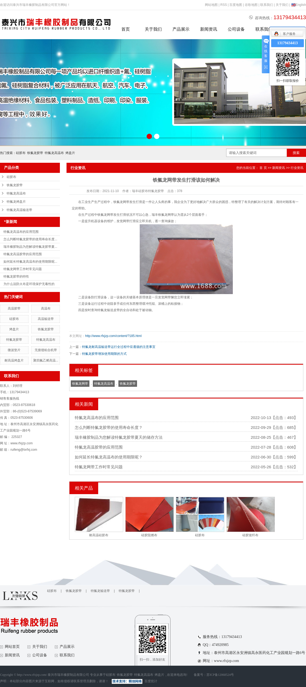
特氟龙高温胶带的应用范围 (22, 254)
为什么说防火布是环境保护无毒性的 (29, 284)
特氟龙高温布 (54, 153)
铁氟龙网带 (80, 383)
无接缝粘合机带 (46, 350)
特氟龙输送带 (100, 591)
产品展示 (180, 29)
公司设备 (236, 29)
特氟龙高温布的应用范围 (21, 232)
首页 (125, 29)
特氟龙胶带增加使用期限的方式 (104, 354)
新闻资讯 (208, 29)
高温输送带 (46, 319)
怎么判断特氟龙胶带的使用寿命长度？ (109, 427)
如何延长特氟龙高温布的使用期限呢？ (109, 457)
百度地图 (235, 5)
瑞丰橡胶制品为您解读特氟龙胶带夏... (30, 247)
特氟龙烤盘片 (16, 202)
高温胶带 (14, 308)
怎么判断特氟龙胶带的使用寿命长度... (30, 239)
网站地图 (211, 5)
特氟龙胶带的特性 (16, 276)
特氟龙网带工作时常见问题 (22, 269)
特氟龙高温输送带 (19, 210)
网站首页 (12, 647)
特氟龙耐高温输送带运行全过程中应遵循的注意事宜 (118, 347)
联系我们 (266, 5)
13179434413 (287, 43)
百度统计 (150, 681)
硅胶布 (21, 153)
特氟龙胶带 (14, 340)
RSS (223, 5)
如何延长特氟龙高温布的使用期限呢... (30, 261)
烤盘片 (70, 153)
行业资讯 (297, 168)
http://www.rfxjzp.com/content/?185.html (113, 336)
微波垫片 (14, 350)
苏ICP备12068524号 (220, 675)
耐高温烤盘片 (14, 360)
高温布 (46, 308)
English (298, 5)
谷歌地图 (251, 5)
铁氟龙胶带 (35, 153)
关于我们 (282, 5)
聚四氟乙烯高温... (45, 360)
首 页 (263, 168)
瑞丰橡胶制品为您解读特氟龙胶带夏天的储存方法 (119, 437)
